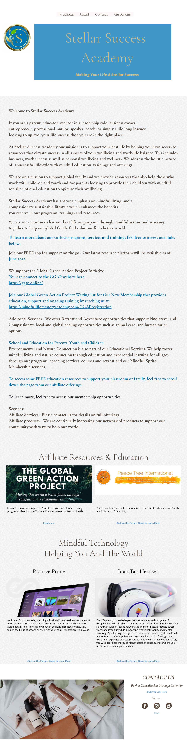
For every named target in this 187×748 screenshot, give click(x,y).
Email (156, 713)
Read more (49, 523)
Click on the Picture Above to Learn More (138, 523)
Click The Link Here (157, 691)
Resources (122, 14)
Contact (101, 14)
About (84, 14)
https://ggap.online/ (26, 282)
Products (66, 14)
